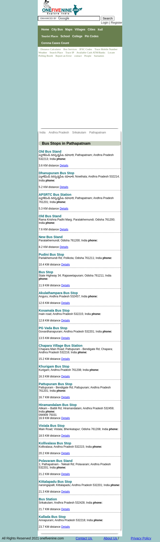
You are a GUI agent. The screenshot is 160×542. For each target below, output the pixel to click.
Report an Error (63, 55)
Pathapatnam (98, 132)
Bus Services (70, 49)
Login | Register (111, 22)
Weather (43, 52)
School (65, 36)
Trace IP (70, 52)
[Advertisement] (80, 93)
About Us (110, 538)
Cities (91, 29)
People (88, 55)
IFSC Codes (85, 49)
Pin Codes (92, 36)
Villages (80, 29)
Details (64, 165)
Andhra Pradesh (59, 132)
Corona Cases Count (55, 43)
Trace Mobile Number (106, 49)
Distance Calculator (50, 49)
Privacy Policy (141, 538)
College (77, 36)
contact (78, 55)
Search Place (56, 52)
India (42, 132)
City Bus (57, 29)
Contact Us (84, 538)
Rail (100, 29)
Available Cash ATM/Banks (91, 52)
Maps (68, 29)
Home (45, 29)
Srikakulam (79, 132)
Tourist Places (49, 36)
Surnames (99, 55)
